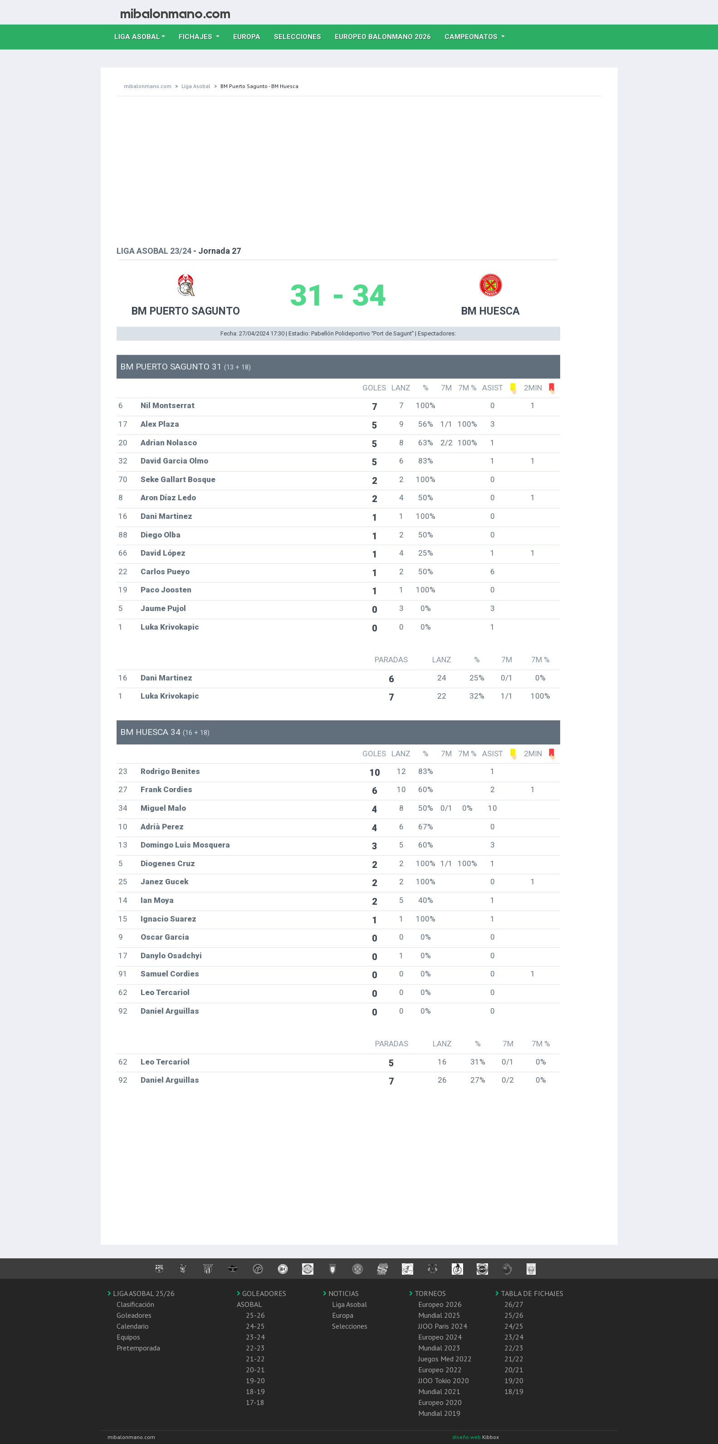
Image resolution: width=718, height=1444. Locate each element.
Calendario (133, 1326)
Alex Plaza (160, 424)
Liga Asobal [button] (137, 37)
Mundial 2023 (439, 1347)
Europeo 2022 (440, 1369)
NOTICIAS (341, 1293)
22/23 (513, 1347)
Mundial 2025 (439, 1315)
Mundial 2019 (439, 1413)
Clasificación (135, 1304)
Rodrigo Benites (170, 771)
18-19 (255, 1391)
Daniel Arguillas (170, 1010)
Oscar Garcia (165, 936)
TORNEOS (427, 1293)
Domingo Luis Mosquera (185, 844)
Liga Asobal (195, 86)
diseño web (467, 1437)
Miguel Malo (163, 808)
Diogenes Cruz (168, 863)
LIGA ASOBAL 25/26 (141, 1293)
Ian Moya (157, 900)
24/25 (513, 1326)
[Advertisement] (359, 168)
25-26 (255, 1315)
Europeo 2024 (440, 1336)
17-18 (255, 1402)
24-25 (255, 1326)
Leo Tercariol (165, 992)
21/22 (513, 1358)
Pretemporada (138, 1347)
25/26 (513, 1315)
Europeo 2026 (440, 1304)
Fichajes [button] (196, 37)
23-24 (255, 1336)
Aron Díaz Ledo (168, 497)
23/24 (513, 1336)
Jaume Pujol (163, 608)
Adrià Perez (162, 826)
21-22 (255, 1358)
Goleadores (134, 1315)
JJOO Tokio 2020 (443, 1380)
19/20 (513, 1380)
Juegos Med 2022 (445, 1358)
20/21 (513, 1369)
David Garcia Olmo (174, 460)
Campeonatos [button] (471, 37)
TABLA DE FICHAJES (529, 1293)
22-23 (255, 1347)
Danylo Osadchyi (171, 955)
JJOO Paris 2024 (442, 1326)
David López (163, 552)
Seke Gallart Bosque (178, 479)
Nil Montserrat (168, 405)
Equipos (128, 1336)
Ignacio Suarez (168, 918)
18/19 (513, 1391)
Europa (250, 36)
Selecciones (301, 36)
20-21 (255, 1369)
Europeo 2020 (440, 1402)
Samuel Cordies (170, 973)
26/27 (513, 1304)
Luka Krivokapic (170, 626)
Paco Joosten (166, 589)
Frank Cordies (166, 789)
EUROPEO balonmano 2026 (386, 36)
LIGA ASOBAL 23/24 (154, 251)
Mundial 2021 (439, 1391)
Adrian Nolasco (169, 442)
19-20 (255, 1380)
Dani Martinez (166, 516)
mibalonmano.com (147, 86)
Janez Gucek (164, 881)
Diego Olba (161, 534)
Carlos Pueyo (165, 571)
